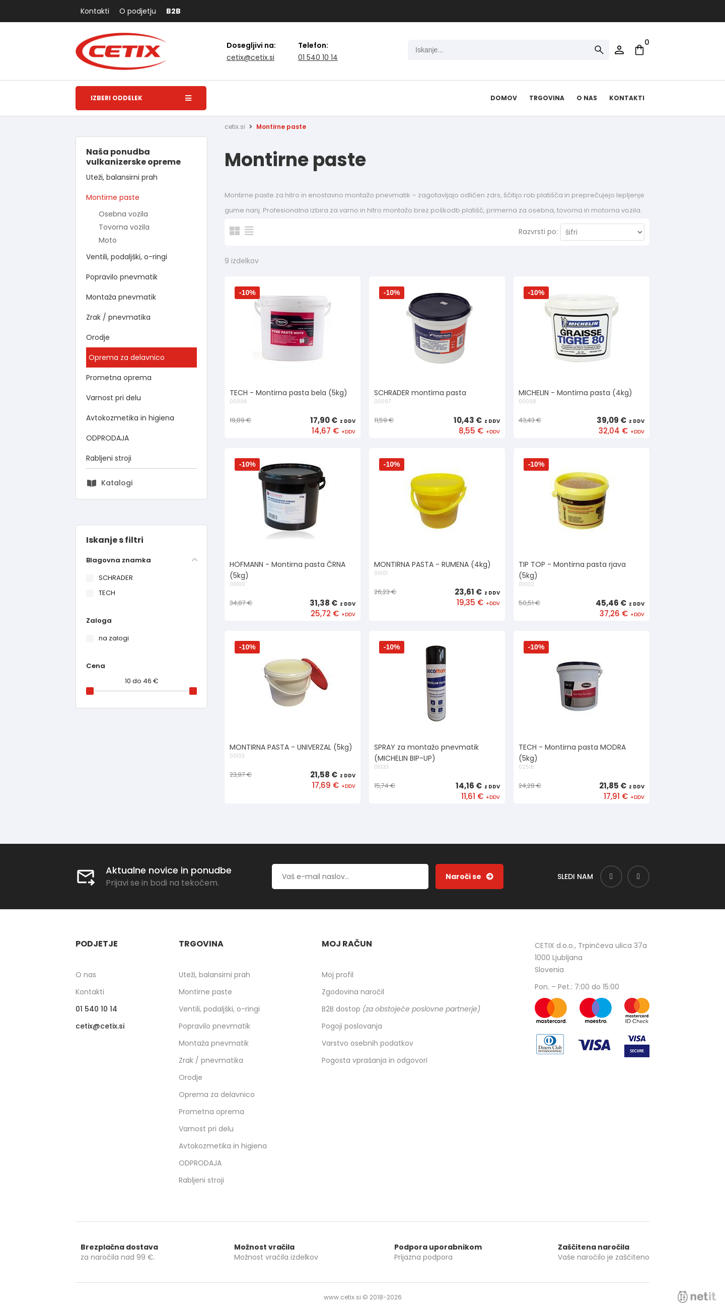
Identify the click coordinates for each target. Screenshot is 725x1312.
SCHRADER (116, 577)
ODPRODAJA (107, 438)
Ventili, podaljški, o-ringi (126, 257)
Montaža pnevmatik (121, 297)
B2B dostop (401, 1009)
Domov (503, 98)
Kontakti (95, 11)
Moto (108, 240)
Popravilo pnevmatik (122, 277)
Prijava (619, 50)
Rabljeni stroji (108, 458)
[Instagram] (638, 876)
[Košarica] (639, 50)
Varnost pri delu (113, 398)
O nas (586, 98)
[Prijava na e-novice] (469, 876)
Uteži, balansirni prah (122, 177)
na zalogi (114, 638)
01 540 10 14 (318, 57)
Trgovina (546, 98)
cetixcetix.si (250, 57)
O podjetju (137, 11)
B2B (173, 11)
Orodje (98, 337)
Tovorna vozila (124, 227)
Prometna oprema (119, 378)
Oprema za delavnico (127, 357)
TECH (107, 593)
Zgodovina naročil (353, 992)
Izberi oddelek (141, 98)
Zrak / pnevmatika (118, 317)
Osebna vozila (123, 214)
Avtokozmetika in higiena (130, 418)
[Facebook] (611, 876)
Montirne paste (112, 197)
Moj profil (337, 975)
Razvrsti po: (538, 232)
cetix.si (235, 126)
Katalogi (116, 483)
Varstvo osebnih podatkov (367, 1043)
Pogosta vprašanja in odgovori (374, 1060)
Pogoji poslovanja (352, 1026)
